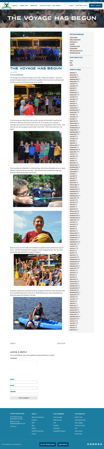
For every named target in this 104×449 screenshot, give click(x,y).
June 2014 (72, 323)
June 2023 (72, 116)
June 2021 (72, 156)
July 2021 (72, 154)
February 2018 (73, 233)
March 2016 (73, 279)
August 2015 (73, 294)
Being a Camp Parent (75, 39)
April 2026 (72, 72)
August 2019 (73, 198)
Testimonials (78, 434)
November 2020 (74, 167)
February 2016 (73, 281)
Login (71, 5)
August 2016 (73, 268)
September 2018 (74, 217)
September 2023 (74, 110)
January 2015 (73, 310)
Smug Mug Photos (80, 420)
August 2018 (73, 220)
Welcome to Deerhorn (38, 417)
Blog (71, 62)
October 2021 (73, 147)
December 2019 (74, 189)
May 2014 (72, 325)
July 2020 (72, 173)
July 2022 (72, 136)
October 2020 (73, 169)
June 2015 (72, 299)
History (34, 428)
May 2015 (72, 301)
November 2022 (74, 127)
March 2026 (73, 75)
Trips (54, 423)
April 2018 (72, 228)
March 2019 (73, 209)
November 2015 (74, 288)
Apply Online (95, 5)
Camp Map (56, 428)
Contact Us (95, 1)
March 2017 (73, 255)
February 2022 (73, 145)
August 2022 (73, 134)
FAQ (76, 428)
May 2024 (72, 101)
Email (24, 385)
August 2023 (73, 112)
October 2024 (73, 92)
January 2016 (73, 283)
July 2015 (72, 296)
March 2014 (73, 329)
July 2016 (72, 270)
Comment (24, 358)
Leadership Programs (59, 431)
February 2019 (73, 211)
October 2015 (73, 290)
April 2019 (72, 206)
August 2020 (73, 171)
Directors (34, 420)
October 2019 (73, 193)
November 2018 (74, 215)
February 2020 (73, 184)
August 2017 (73, 244)
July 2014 (72, 321)
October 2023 (73, 108)
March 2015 (73, 305)
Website (12, 391)
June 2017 (72, 248)
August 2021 (73, 151)
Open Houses (78, 431)
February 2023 (73, 123)
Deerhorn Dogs (57, 420)
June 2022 (72, 138)
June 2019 (72, 202)
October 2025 (73, 77)
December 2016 (74, 259)
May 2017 (72, 250)
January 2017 (73, 257)
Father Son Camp (80, 425)
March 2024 (73, 105)
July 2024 (72, 97)
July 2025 (72, 83)
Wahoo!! (13, 343)
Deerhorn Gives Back (38, 431)
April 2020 (72, 180)
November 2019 (74, 191)
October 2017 (73, 239)
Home (71, 60)
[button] (15, 5)
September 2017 (74, 242)
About (71, 65)
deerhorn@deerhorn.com (18, 423)
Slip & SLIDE (61, 343)
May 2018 (72, 226)
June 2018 (72, 224)
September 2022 (74, 132)
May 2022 (72, 140)
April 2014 (72, 327)
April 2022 (72, 143)
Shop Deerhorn (48, 444)
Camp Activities (57, 417)
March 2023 (73, 121)
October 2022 (73, 129)
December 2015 (74, 285)
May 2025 (72, 88)
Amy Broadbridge (17, 75)
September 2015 (74, 292)
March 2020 (73, 182)
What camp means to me (76, 50)
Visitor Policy (82, 1)
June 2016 (72, 272)
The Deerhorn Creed (75, 46)
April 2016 (72, 277)
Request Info (81, 5)
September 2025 (74, 79)
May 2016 (72, 274)
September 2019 (74, 195)
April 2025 (72, 90)
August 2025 (73, 81)
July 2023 (72, 114)
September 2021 (74, 149)
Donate (34, 434)
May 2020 (72, 178)
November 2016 (74, 261)
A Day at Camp (73, 37)
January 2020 (73, 187)
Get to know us (73, 42)
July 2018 (72, 222)
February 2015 (73, 307)
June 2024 (72, 99)
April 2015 (72, 303)
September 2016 (74, 266)
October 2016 (73, 263)
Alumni (89, 1)
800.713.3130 (15, 421)
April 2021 (72, 160)
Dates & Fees (78, 417)
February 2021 (73, 165)
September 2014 (74, 316)
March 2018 (73, 231)
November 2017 (74, 237)
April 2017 (72, 253)
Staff (33, 423)
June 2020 (72, 176)
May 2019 (72, 204)
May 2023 (72, 119)
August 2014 (73, 318)
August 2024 (73, 94)
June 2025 (72, 86)
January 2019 (73, 213)
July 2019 (72, 200)
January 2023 (73, 125)
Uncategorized (73, 48)
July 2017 (72, 246)
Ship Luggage (79, 423)
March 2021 (73, 162)
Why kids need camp (75, 53)
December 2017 (74, 235)
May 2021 (72, 158)
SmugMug (63, 444)
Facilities (55, 425)
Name (24, 379)
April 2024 (72, 103)
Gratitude (72, 44)
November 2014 (74, 312)
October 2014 (73, 314)
